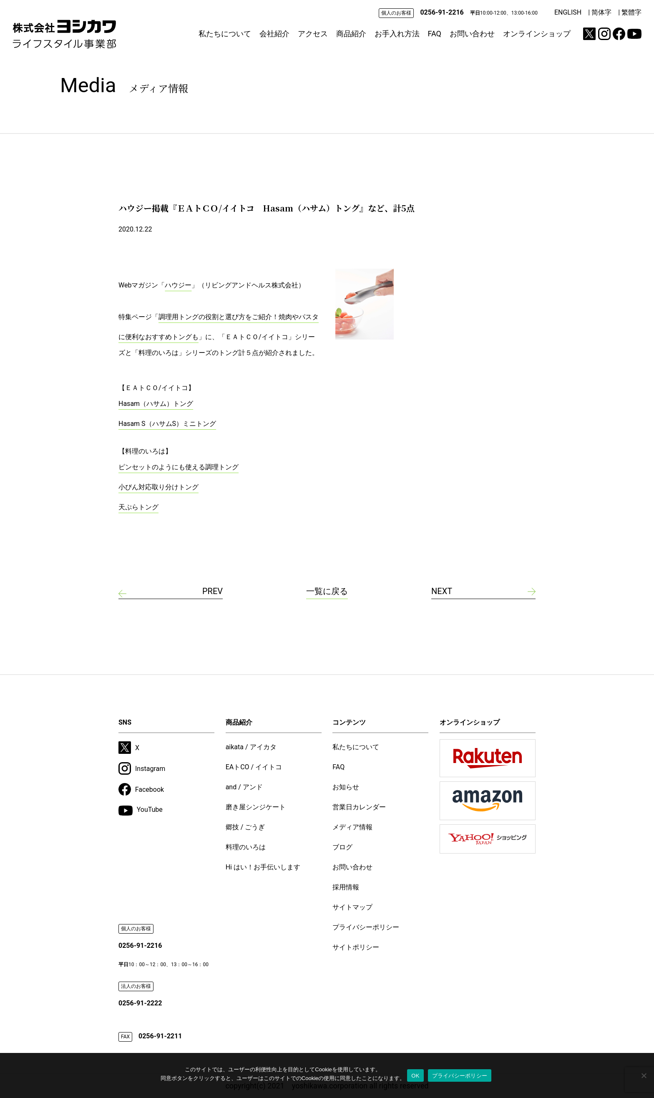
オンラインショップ (537, 33)
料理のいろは (246, 847)
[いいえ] (643, 1075)
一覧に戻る (327, 591)
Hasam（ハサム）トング (155, 404)
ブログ (342, 847)
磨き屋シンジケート (256, 807)
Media (124, 85)
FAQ (434, 33)
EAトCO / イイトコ (254, 767)
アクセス (313, 33)
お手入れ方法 (397, 33)
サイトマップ (352, 907)
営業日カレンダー (359, 807)
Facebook (141, 789)
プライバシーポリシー (365, 927)
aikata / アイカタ (251, 747)
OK (415, 1076)
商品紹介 (351, 33)
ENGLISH (567, 12)
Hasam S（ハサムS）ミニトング (167, 424)
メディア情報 (352, 827)
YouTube (140, 811)
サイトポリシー (355, 947)
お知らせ (345, 787)
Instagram (141, 768)
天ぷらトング (138, 507)
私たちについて (225, 33)
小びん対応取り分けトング (158, 487)
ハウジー (178, 285)
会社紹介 (274, 33)
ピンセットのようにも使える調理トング (178, 467)
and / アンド (244, 787)
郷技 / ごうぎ (245, 827)
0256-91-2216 (441, 12)
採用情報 (345, 887)
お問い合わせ (472, 33)
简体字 (601, 12)
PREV (212, 591)
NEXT (441, 591)
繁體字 (631, 12)
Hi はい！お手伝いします (263, 867)
